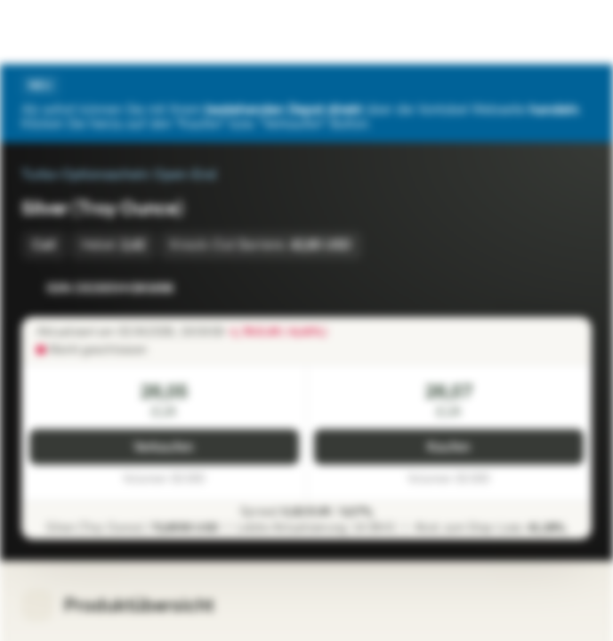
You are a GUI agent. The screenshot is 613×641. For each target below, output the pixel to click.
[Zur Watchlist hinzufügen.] (538, 288)
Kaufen (449, 447)
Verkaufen (163, 447)
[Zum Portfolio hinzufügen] (574, 288)
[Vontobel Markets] (69, 32)
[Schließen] (581, 85)
